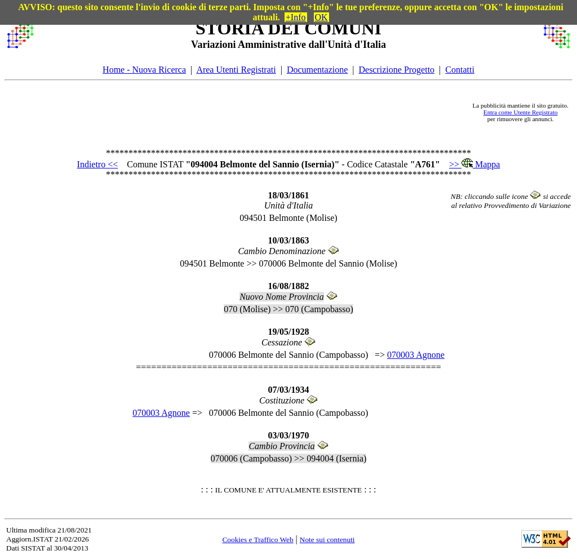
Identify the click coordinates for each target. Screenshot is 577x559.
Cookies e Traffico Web (257, 539)
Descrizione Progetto (396, 69)
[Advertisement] (253, 112)
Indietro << (97, 164)
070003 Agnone (416, 355)
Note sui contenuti (327, 539)
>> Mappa (474, 164)
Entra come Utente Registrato (520, 112)
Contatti (459, 69)
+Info (296, 17)
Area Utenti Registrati (236, 69)
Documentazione (317, 69)
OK (321, 17)
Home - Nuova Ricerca (144, 69)
